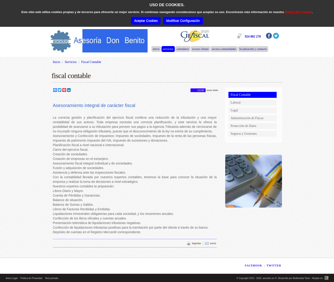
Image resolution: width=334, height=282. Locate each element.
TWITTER (274, 265)
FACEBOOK (253, 265)
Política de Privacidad (31, 278)
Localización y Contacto (253, 49)
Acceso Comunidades (224, 49)
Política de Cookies (298, 12)
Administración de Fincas (247, 118)
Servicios (168, 49)
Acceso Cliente (200, 49)
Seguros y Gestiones (244, 133)
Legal (234, 110)
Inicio (156, 49)
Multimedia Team (301, 278)
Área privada (51, 278)
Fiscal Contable (241, 94)
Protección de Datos (244, 126)
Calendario (183, 49)
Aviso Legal (12, 278)
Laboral (236, 102)
